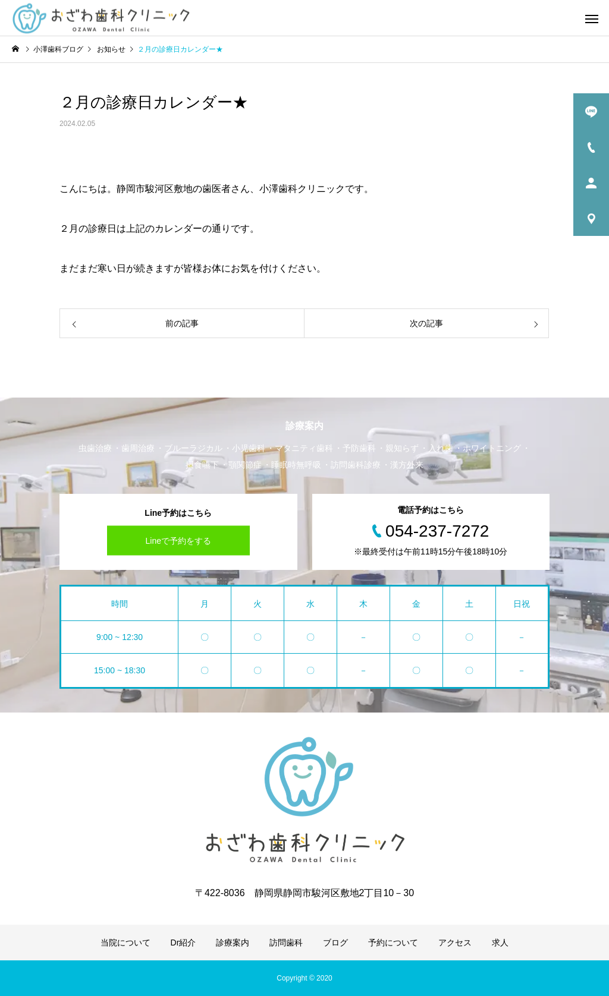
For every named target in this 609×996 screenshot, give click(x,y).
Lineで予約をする (178, 541)
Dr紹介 (183, 942)
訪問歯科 (286, 942)
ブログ (335, 942)
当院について (125, 942)
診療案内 (232, 942)
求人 (500, 942)
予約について (393, 942)
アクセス (455, 942)
